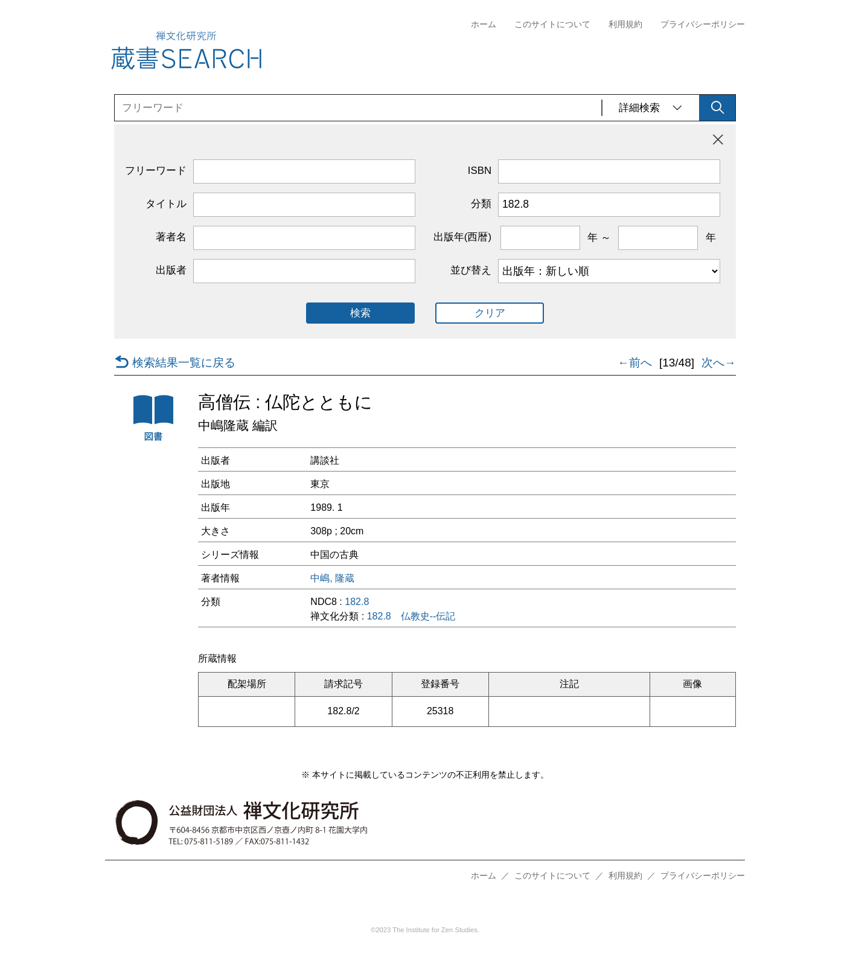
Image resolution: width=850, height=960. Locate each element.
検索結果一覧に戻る (174, 363)
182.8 (357, 602)
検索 (360, 313)
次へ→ (718, 363)
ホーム (483, 24)
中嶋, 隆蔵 (332, 578)
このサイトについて (552, 24)
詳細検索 (651, 108)
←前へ (635, 363)
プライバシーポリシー (702, 24)
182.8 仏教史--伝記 (411, 616)
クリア (490, 313)
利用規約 (625, 24)
